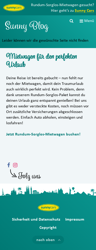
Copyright (48, 227)
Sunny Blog (26, 27)
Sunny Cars (84, 10)
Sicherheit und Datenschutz (36, 219)
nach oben (45, 240)
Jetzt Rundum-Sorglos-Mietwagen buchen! (43, 134)
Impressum (74, 219)
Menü (89, 21)
